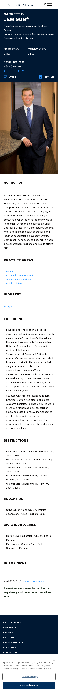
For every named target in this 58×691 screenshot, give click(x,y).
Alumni (26, 581)
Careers (8, 632)
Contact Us (10, 652)
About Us (8, 637)
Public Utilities (14, 283)
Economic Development (19, 275)
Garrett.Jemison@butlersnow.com (19, 71)
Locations (9, 647)
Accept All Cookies (29, 685)
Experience (10, 627)
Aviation (10, 271)
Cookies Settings (30, 676)
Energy (8, 306)
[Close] (54, 659)
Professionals (12, 622)
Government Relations (19, 279)
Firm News (38, 581)
